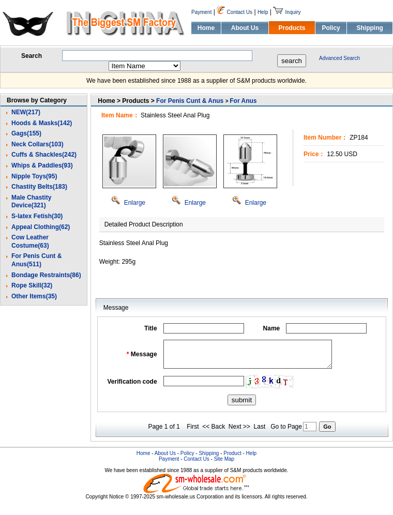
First (193, 426)
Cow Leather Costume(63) (30, 241)
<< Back (213, 426)
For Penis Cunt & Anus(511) (36, 260)
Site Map (224, 459)
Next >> (239, 426)
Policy (331, 28)
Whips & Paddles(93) (42, 165)
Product (232, 453)
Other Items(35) (34, 296)
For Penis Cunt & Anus (189, 100)
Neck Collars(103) (37, 144)
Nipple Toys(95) (34, 176)
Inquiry (293, 12)
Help (263, 12)
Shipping (369, 28)
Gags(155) (26, 133)
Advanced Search (339, 58)
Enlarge (128, 202)
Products (291, 28)
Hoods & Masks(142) (41, 123)
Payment (201, 12)
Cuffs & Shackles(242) (44, 154)
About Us (245, 28)
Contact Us (239, 12)
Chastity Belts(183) (39, 186)
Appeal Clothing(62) (40, 227)
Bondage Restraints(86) (46, 275)
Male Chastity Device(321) (31, 201)
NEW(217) (25, 112)
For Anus (243, 100)
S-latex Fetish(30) (37, 216)
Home (206, 28)
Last (260, 426)
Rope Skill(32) (31, 285)
